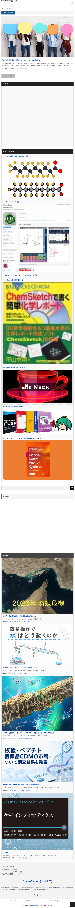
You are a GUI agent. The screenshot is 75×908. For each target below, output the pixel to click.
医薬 (29, 790)
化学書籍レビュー (14, 858)
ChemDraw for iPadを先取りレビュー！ (15, 202)
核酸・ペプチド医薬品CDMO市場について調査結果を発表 (21, 784)
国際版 (51, 900)
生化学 (21, 858)
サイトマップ (35, 900)
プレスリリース (23, 790)
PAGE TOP (72, 904)
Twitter (47, 900)
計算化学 (25, 858)
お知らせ (24, 900)
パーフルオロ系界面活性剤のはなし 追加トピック (18, 156)
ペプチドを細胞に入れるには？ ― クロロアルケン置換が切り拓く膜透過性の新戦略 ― (29, 733)
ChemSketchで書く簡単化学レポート (14, 280)
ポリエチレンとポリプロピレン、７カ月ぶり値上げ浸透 (20, 275)
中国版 (55, 900)
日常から (29, 622)
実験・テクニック (24, 673)
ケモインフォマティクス (10, 852)
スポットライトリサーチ (15, 738)
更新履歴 (29, 900)
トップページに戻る (8, 75)
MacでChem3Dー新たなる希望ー (13, 406)
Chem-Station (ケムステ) (37, 881)
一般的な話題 (12, 622)
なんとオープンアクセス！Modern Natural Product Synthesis (22, 438)
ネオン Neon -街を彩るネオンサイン (14, 367)
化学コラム (21, 68)
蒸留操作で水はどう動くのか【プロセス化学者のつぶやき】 (21, 667)
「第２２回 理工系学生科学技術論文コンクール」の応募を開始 (20, 60)
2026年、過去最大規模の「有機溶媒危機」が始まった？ (20, 616)
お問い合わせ (61, 900)
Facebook (42, 900)
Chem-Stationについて (16, 900)
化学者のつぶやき (21, 622)
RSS (40, 895)
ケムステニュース (13, 68)
